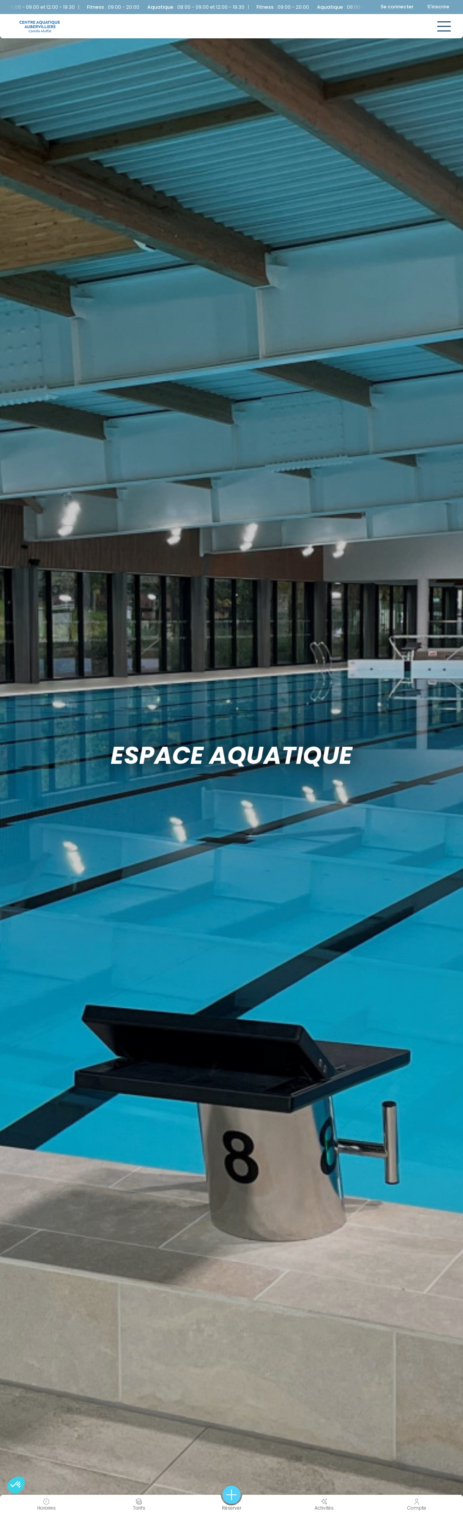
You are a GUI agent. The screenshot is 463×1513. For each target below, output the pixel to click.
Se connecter (397, 6)
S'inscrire (438, 6)
